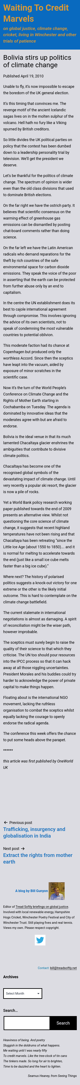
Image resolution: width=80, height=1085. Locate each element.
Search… (10, 1010)
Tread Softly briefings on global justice (42, 907)
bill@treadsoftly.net (63, 968)
